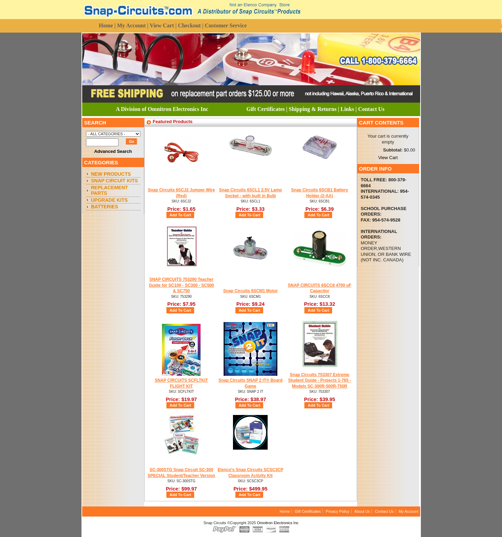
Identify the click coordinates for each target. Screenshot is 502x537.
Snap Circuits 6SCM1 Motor (250, 290)
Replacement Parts (109, 190)
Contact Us (384, 511)
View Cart (388, 157)
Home (285, 511)
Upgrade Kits (109, 200)
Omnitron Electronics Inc (277, 523)
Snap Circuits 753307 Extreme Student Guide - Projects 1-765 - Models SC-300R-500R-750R (319, 380)
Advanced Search (113, 151)
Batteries (104, 206)
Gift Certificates (308, 511)
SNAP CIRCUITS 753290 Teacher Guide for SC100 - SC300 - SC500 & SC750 (181, 285)
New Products (111, 174)
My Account (408, 511)
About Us (362, 511)
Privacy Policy (337, 511)
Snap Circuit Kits (114, 180)
